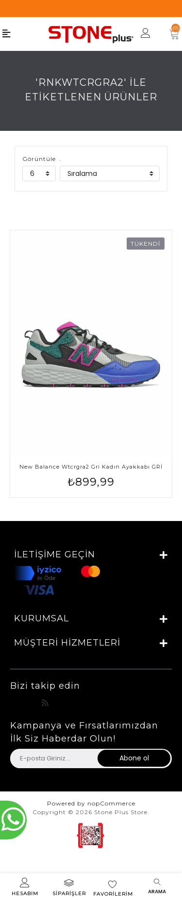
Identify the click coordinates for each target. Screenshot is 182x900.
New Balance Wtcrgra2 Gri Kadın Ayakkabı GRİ (91, 466)
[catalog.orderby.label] (110, 173)
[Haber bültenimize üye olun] (53, 758)
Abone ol (134, 758)
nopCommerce (111, 803)
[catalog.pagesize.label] (39, 173)
